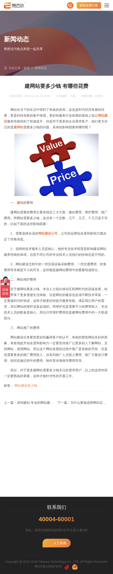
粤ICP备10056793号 (48, 566)
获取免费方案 (89, 5)
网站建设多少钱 (25, 385)
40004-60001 (56, 519)
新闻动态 (41, 68)
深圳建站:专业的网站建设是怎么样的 (43, 402)
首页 (27, 68)
